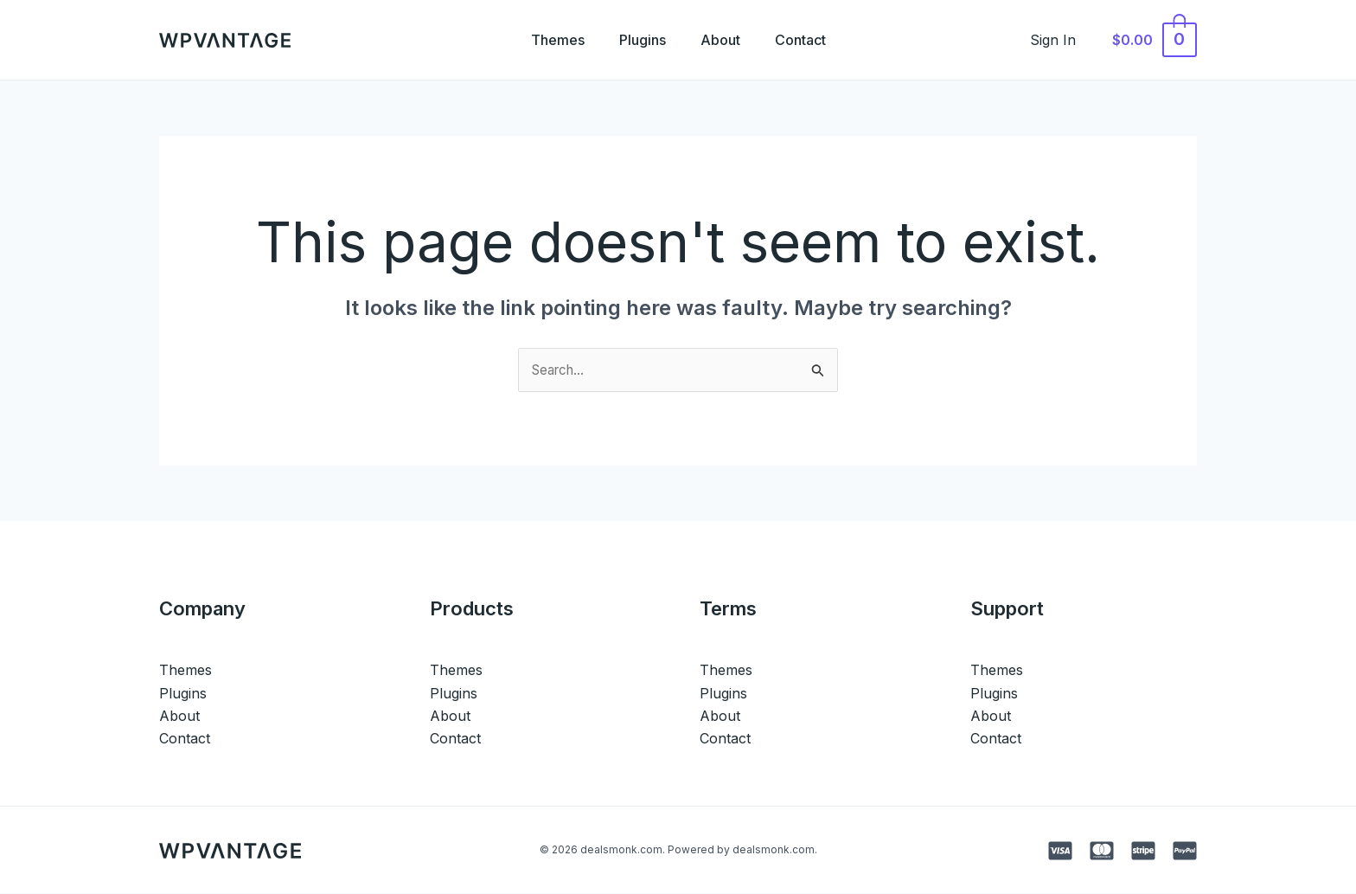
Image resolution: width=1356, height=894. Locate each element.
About (724, 39)
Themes (547, 39)
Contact (810, 39)
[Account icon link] (1062, 40)
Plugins (639, 39)
